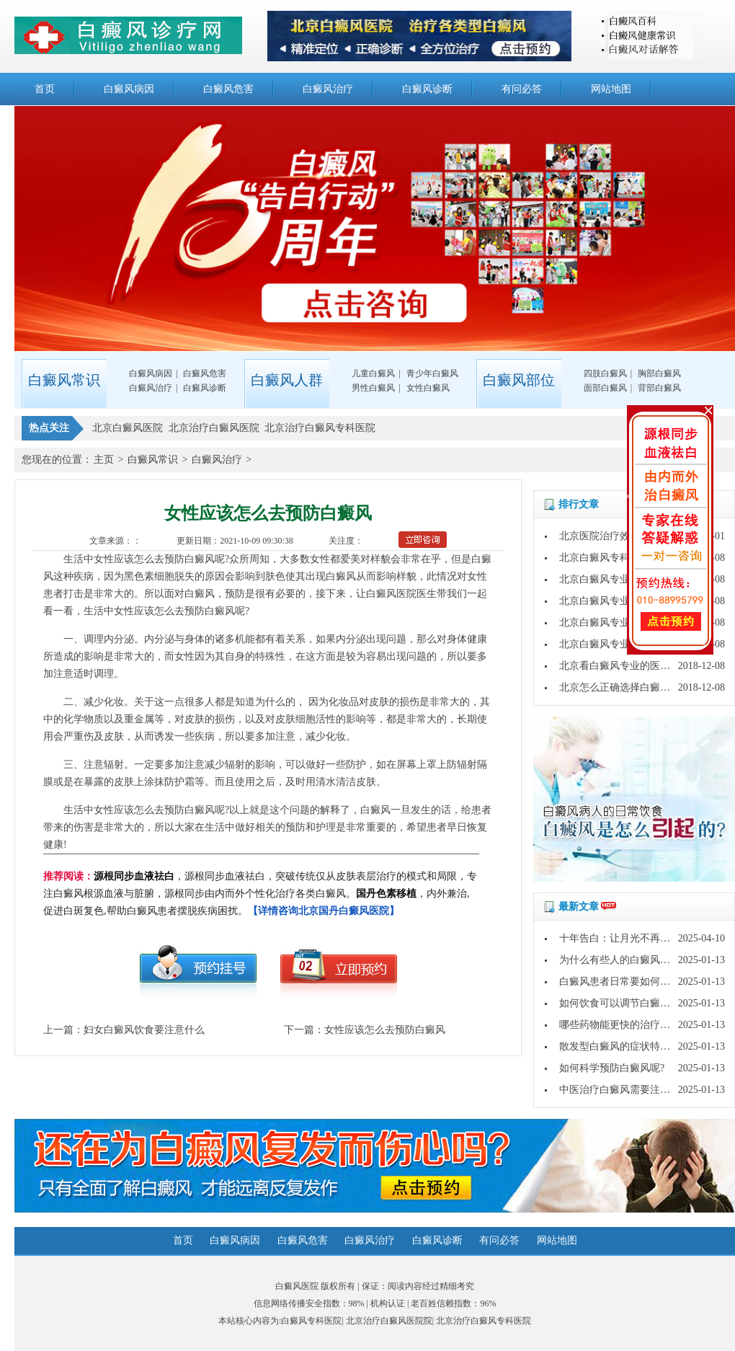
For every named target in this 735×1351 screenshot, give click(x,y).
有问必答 (522, 89)
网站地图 (611, 89)
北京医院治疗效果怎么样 (614, 536)
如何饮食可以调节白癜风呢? (622, 1003)
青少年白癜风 (432, 373)
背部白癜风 (659, 388)
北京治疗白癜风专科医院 (483, 1321)
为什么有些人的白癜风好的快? (627, 959)
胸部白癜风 (659, 373)
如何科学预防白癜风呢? (611, 1068)
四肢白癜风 (605, 373)
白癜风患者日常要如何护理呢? (627, 981)
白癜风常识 (153, 459)
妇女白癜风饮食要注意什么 (144, 1029)
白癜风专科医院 (311, 1321)
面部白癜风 (605, 388)
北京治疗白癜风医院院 (389, 1321)
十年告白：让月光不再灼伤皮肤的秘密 (645, 938)
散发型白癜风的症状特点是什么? (632, 1046)
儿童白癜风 (373, 373)
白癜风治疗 (328, 89)
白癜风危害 (228, 89)
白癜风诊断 (427, 89)
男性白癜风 (373, 388)
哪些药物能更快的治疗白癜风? (627, 1024)
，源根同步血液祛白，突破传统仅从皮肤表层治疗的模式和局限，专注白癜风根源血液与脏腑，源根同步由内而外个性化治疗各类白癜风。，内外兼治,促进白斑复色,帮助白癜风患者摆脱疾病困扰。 (260, 893)
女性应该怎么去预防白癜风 (384, 1029)
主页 (104, 459)
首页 (45, 89)
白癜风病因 (129, 89)
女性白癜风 (428, 388)
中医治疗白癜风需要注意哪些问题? (637, 1089)
